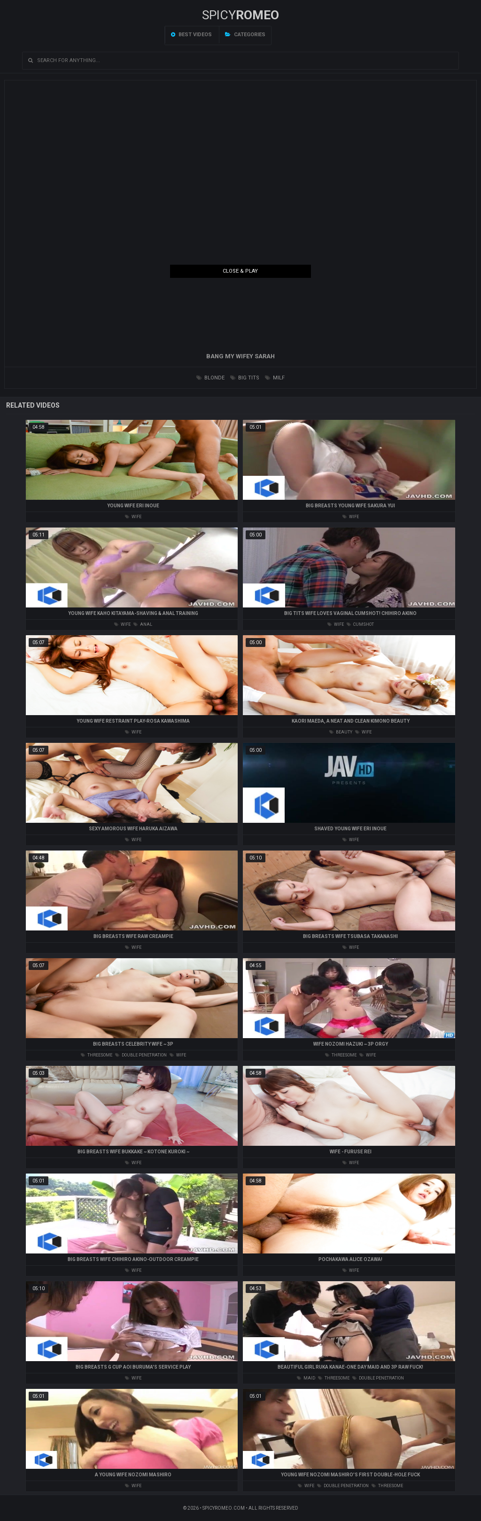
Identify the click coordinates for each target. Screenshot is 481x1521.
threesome (96, 1055)
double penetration (141, 1055)
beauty (340, 732)
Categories (245, 35)
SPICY (240, 15)
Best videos (191, 35)
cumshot (360, 624)
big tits (244, 378)
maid (306, 1378)
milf (275, 378)
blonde (210, 378)
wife (133, 516)
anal (142, 624)
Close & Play (240, 271)
